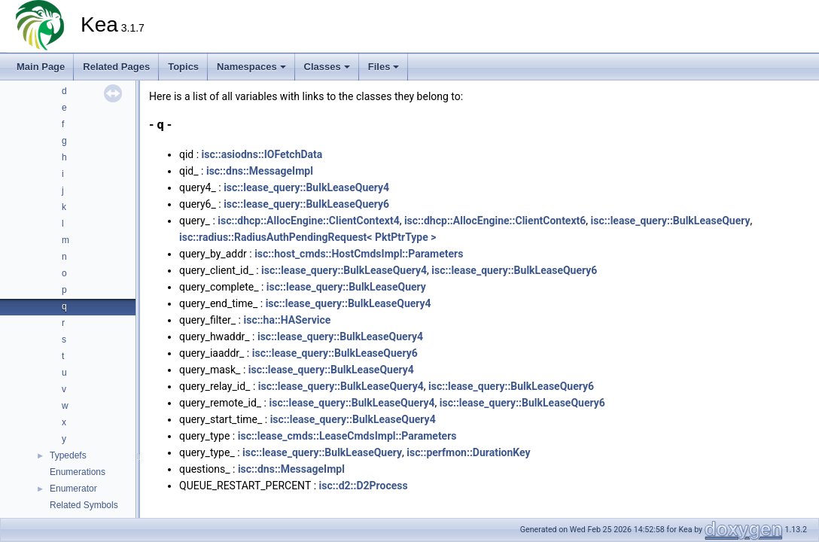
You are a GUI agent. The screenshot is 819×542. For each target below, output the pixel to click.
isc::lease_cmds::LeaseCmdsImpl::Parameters (347, 436)
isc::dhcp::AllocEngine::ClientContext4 (308, 221)
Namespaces (251, 66)
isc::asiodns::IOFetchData (262, 154)
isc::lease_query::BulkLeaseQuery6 (306, 204)
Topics (183, 66)
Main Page (41, 66)
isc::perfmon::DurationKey (468, 452)
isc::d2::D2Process (363, 486)
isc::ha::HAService (286, 320)
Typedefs (68, 455)
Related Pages (116, 66)
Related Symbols (84, 505)
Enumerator (73, 488)
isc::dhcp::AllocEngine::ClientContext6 (495, 221)
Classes (327, 66)
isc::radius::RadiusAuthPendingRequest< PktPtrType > (308, 237)
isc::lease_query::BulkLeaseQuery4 (306, 187)
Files (384, 66)
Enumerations (77, 472)
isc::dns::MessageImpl (259, 171)
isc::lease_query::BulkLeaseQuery (670, 221)
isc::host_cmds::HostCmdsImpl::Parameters (358, 254)
